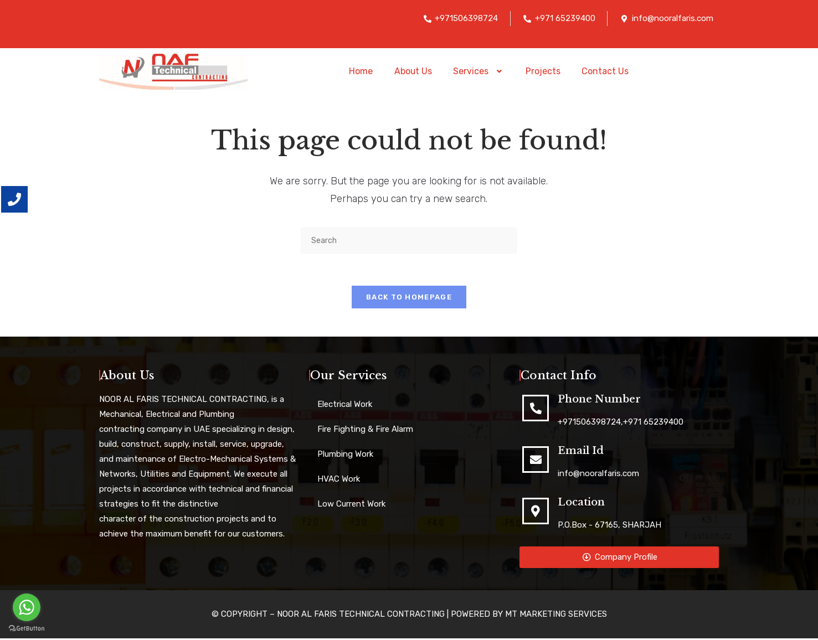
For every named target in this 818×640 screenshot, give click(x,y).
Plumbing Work (345, 456)
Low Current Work (351, 505)
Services (479, 71)
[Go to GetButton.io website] (26, 628)
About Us (412, 71)
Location (581, 504)
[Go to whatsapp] (26, 607)
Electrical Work (344, 406)
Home (359, 71)
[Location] (535, 512)
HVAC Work (338, 481)
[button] (479, 71)
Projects (543, 71)
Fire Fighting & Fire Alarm (365, 431)
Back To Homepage (409, 299)
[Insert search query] (409, 241)
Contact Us (606, 71)
